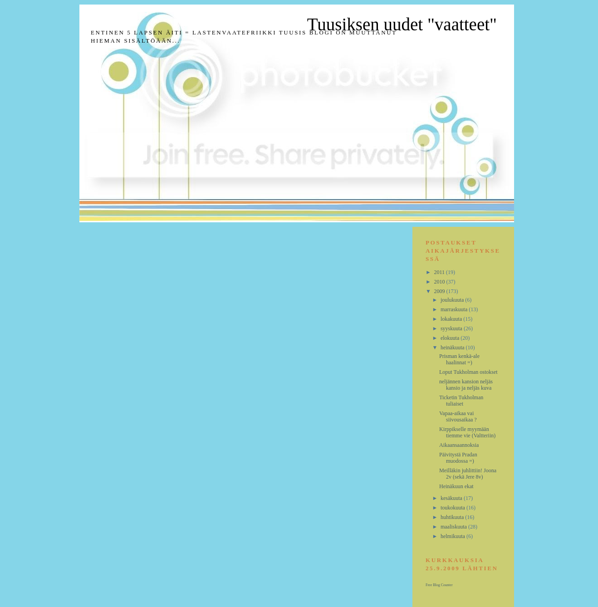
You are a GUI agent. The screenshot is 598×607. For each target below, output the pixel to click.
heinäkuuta (453, 347)
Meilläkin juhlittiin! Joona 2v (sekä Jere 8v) (467, 473)
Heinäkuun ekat (456, 486)
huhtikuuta (453, 517)
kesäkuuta (452, 498)
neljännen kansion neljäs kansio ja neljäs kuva (466, 384)
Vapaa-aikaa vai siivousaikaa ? (458, 416)
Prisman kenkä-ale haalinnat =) (459, 359)
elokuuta (451, 338)
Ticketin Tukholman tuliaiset (461, 400)
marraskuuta (455, 309)
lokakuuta (452, 319)
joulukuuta (453, 300)
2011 (440, 272)
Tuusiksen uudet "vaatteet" (402, 24)
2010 (440, 282)
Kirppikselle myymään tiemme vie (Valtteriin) (467, 432)
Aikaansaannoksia (459, 445)
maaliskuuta (454, 527)
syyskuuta (452, 328)
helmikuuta (453, 536)
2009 (440, 291)
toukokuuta (453, 507)
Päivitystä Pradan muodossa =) (458, 457)
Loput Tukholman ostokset (468, 372)
